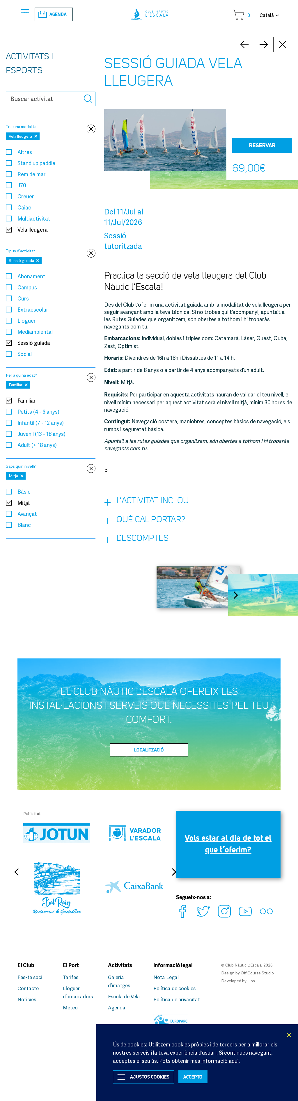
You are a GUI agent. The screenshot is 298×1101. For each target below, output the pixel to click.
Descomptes (143, 550)
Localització (149, 762)
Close (283, 45)
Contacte (29, 988)
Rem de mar (31, 175)
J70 (21, 186)
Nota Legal (166, 977)
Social (24, 354)
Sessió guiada (33, 343)
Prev (263, 45)
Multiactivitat (33, 219)
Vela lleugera (32, 230)
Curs (23, 299)
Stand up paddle (36, 164)
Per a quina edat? (50, 376)
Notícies (27, 999)
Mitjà (23, 503)
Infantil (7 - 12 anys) (40, 423)
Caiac (24, 208)
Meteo (71, 1007)
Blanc (24, 525)
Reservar (262, 145)
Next (244, 45)
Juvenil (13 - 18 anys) (41, 434)
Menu (33, 15)
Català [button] (267, 15)
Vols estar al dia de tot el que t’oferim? (228, 859)
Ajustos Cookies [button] (156, 1075)
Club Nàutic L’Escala (149, 15)
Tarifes (71, 977)
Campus (27, 288)
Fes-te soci (30, 977)
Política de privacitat (178, 999)
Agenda (72, 14)
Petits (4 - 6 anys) (38, 412)
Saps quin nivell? (50, 467)
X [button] (289, 1031)
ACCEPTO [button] (210, 1075)
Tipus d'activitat (50, 252)
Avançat (27, 514)
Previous (19, 884)
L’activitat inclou (155, 504)
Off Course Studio (257, 973)
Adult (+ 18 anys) (37, 445)
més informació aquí (214, 1056)
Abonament (31, 277)
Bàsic (24, 492)
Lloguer (26, 321)
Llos (251, 980)
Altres (24, 152)
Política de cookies (175, 988)
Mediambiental (35, 332)
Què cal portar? (153, 527)
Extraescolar (32, 310)
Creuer (25, 197)
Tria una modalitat (50, 127)
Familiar (26, 401)
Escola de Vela (125, 996)
